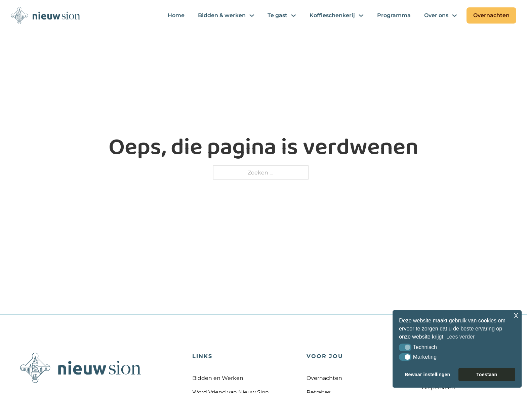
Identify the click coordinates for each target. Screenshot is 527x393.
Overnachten (491, 15)
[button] (405, 347)
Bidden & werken (222, 15)
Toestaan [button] (486, 374)
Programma (394, 15)
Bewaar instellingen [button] (427, 374)
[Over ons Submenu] (454, 15)
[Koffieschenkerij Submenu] (361, 15)
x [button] (516, 315)
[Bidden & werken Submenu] (251, 15)
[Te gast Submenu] (293, 15)
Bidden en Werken (217, 378)
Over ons (436, 15)
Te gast (277, 15)
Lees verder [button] (460, 337)
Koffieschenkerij (332, 15)
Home (176, 15)
